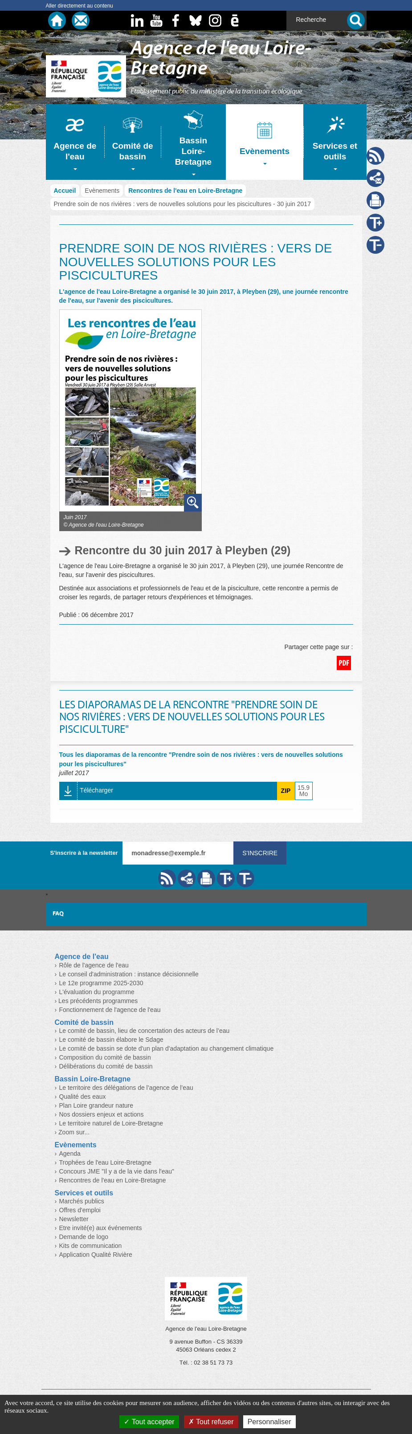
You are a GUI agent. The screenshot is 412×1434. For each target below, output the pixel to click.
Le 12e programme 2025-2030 (101, 983)
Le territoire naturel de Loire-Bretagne (111, 1123)
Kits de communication (90, 1245)
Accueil (65, 190)
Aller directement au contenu (79, 6)
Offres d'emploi (80, 1210)
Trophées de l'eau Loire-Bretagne (105, 1162)
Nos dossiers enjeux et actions (101, 1114)
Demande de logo (84, 1236)
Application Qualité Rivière (95, 1254)
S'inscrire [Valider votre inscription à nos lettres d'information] (259, 853)
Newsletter (74, 1219)
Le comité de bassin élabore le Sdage (111, 1039)
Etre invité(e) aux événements (100, 1227)
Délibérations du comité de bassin (106, 1066)
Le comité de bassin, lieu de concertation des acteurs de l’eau (144, 1030)
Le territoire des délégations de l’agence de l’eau (126, 1087)
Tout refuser (211, 1422)
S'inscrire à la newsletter (84, 852)
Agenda (70, 1153)
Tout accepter (149, 1422)
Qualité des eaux (82, 1096)
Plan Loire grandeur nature (96, 1105)
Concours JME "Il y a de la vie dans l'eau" (117, 1171)
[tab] (75, 142)
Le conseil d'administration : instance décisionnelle (129, 974)
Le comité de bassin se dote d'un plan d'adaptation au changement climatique (166, 1048)
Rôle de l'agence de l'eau (94, 965)
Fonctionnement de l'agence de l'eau (110, 1009)
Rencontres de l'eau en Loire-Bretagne (185, 190)
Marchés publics (81, 1201)
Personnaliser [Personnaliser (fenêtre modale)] (269, 1422)
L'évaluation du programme (97, 991)
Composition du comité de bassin (105, 1057)
